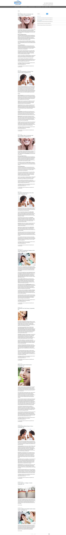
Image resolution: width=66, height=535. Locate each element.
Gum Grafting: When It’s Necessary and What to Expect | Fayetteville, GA (45, 21)
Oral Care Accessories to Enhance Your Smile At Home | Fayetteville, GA (44, 19)
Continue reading (20, 530)
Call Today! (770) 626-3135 (48, 3)
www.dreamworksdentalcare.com (22, 64)
